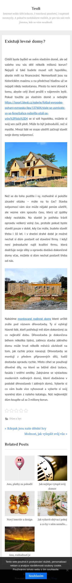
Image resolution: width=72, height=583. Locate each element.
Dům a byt (15, 418)
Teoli (36, 8)
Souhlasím (36, 576)
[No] (67, 570)
